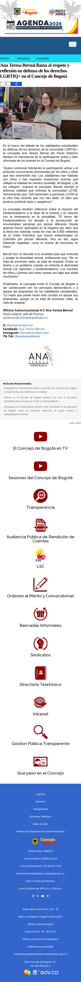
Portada (4, 59)
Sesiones (40, 801)
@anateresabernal (20, 325)
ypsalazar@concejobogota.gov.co (25, 317)
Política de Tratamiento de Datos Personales (40, 831)
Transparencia (40, 809)
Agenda (40, 794)
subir (71, 423)
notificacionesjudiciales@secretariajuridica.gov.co (40, 954)
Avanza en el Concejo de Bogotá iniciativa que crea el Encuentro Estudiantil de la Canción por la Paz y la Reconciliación (40, 399)
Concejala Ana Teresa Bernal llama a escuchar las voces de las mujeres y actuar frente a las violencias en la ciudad (40, 390)
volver (78, 423)
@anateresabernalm (34, 333)
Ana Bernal (43, 59)
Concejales (23, 59)
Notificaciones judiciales (40, 946)
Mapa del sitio (40, 824)
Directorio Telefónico (40, 816)
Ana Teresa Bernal (31, 329)
